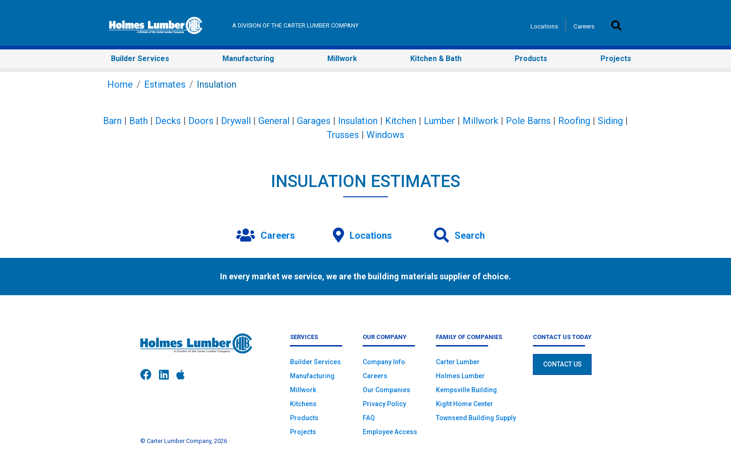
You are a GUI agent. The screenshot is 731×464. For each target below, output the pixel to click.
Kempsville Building (466, 390)
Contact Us (562, 364)
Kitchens (303, 404)
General (274, 120)
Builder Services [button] (140, 58)
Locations (544, 26)
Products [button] (531, 58)
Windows (385, 134)
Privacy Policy (384, 404)
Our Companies (386, 390)
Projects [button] (615, 58)
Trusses (343, 134)
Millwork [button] (342, 58)
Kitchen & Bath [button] (436, 58)
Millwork (480, 120)
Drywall (236, 120)
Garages (314, 120)
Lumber (439, 120)
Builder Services (315, 362)
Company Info (384, 362)
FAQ (369, 418)
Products (304, 418)
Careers (583, 26)
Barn (112, 120)
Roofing (574, 120)
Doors (201, 120)
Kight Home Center (464, 404)
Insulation (358, 120)
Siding (610, 120)
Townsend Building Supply (476, 418)
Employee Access (390, 432)
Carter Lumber (458, 362)
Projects (303, 432)
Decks (168, 120)
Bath (138, 120)
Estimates (165, 84)
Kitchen (400, 120)
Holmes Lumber (460, 376)
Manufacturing (312, 376)
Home (120, 84)
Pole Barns (528, 120)
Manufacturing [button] (248, 58)
